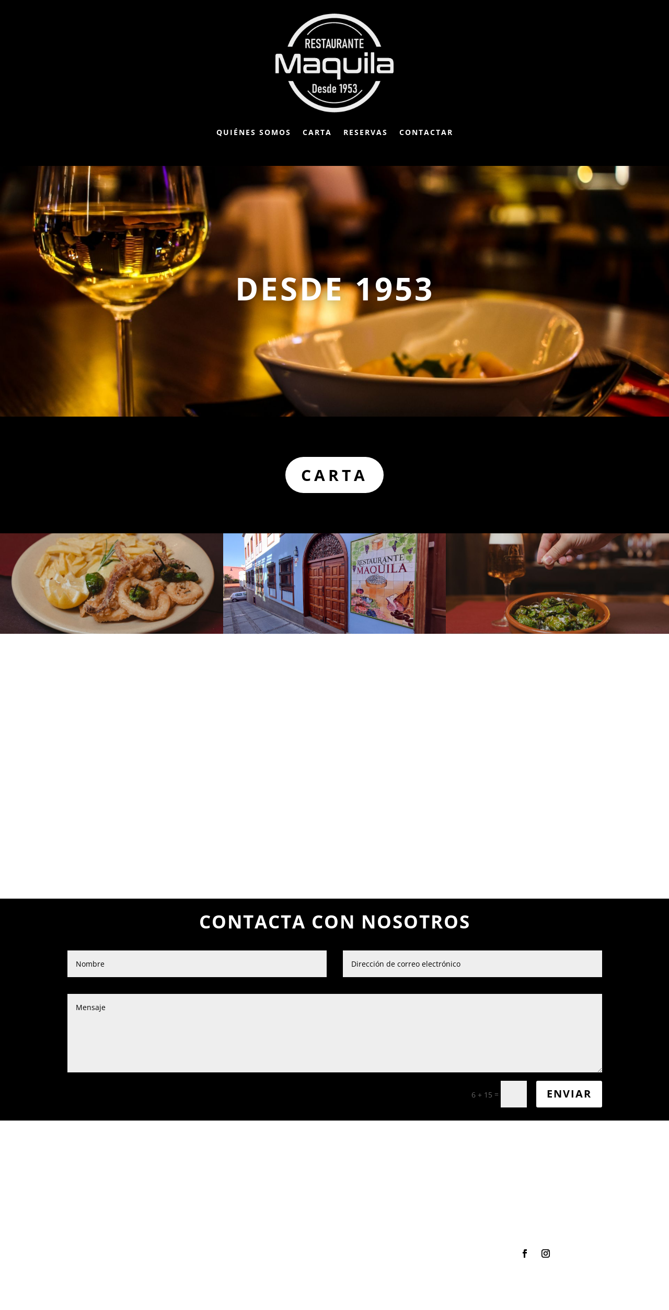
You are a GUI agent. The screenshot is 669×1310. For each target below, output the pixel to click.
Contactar (426, 132)
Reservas (365, 132)
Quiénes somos (253, 132)
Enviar (569, 1094)
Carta (317, 132)
